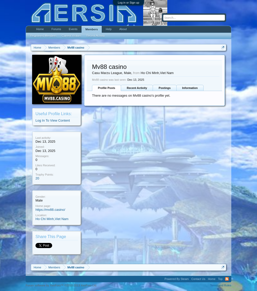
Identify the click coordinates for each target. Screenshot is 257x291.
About (123, 29)
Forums (56, 29)
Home (40, 29)
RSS (227, 279)
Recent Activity (137, 87)
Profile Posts (106, 87)
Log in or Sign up (128, 2)
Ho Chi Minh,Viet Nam (51, 219)
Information (190, 87)
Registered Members (43, 35)
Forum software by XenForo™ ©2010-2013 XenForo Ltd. (61, 285)
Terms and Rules (220, 285)
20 (37, 178)
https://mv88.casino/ (50, 210)
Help (109, 29)
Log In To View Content (52, 120)
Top (220, 278)
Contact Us (198, 278)
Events (73, 29)
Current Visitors (71, 35)
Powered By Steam (176, 278)
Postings (164, 87)
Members (91, 29)
